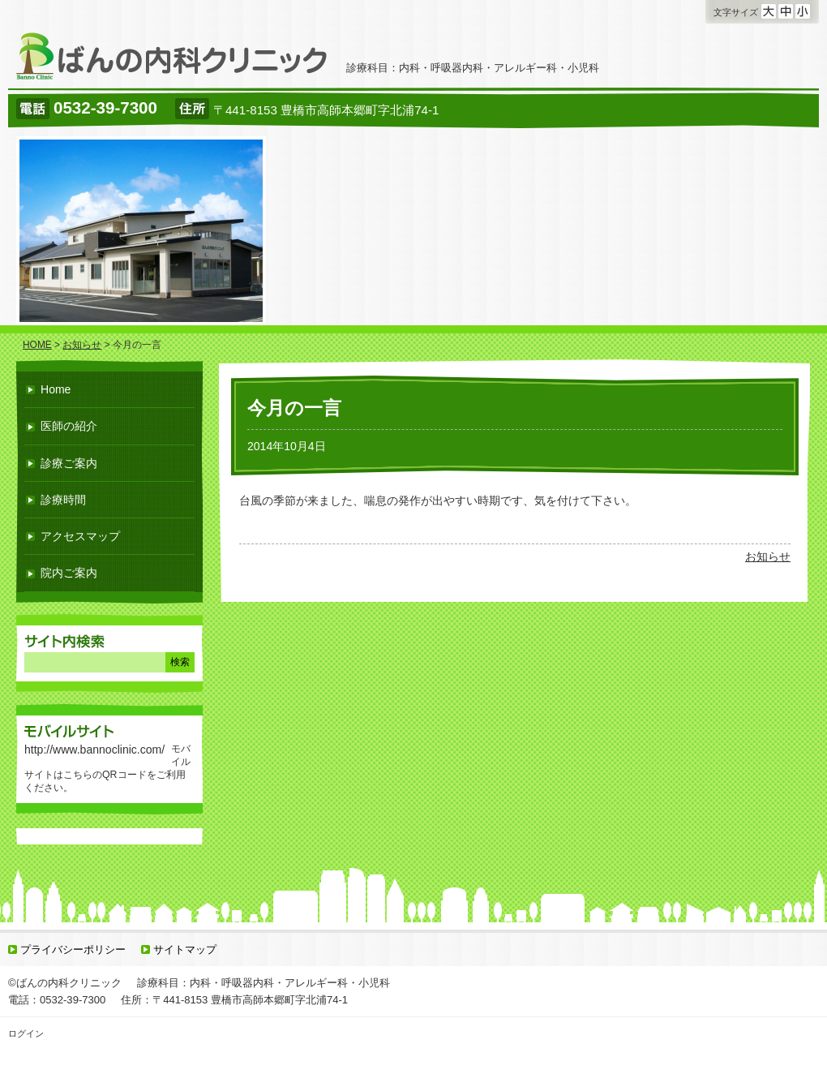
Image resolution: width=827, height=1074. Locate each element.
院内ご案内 (69, 572)
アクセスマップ (80, 536)
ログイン (26, 1033)
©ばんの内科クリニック (65, 983)
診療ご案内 (69, 463)
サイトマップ (184, 949)
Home (56, 389)
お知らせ (768, 556)
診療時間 (63, 499)
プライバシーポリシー (73, 949)
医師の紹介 (69, 425)
